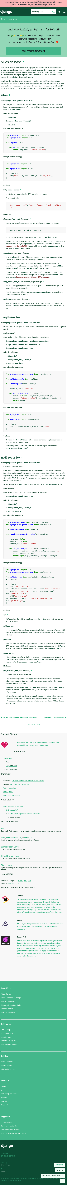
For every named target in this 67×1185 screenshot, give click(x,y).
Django (6, 12)
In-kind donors (8, 1155)
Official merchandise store (10, 1130)
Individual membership (9, 1044)
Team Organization (8, 1001)
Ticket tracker (6, 865)
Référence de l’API (12, 810)
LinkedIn (4, 1101)
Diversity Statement (8, 1012)
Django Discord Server (10, 847)
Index (3, 838)
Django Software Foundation (11, 1005)
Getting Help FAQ (7, 1062)
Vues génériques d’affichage (54, 717)
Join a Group (5, 1030)
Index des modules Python (12, 795)
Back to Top (34, 725)
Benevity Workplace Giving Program (13, 1133)
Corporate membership (9, 1126)
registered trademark (58, 1178)
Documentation (9, 19)
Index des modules (13, 838)
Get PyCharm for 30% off (33, 51)
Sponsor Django (6, 1122)
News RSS (4, 1105)
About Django (6, 994)
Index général (8, 792)
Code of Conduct (7, 1009)
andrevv (6, 1172)
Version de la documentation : (52, 1175)
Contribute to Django (8, 1033)
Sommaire (28, 838)
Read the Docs (13, 883)
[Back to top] (62, 1181)
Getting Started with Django (11, 998)
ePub (29, 881)
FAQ (2, 828)
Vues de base (8, 758)
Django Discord (6, 1065)
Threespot (6, 1165)
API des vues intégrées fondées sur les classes (19, 717)
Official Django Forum (10, 856)
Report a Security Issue (9, 1041)
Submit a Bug (6, 1037)
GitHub (3, 1086)
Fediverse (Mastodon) (9, 1094)
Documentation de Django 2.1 (13, 806)
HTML (20, 881)
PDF (25, 881)
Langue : (60, 1170)
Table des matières (9, 788)
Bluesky (4, 1098)
